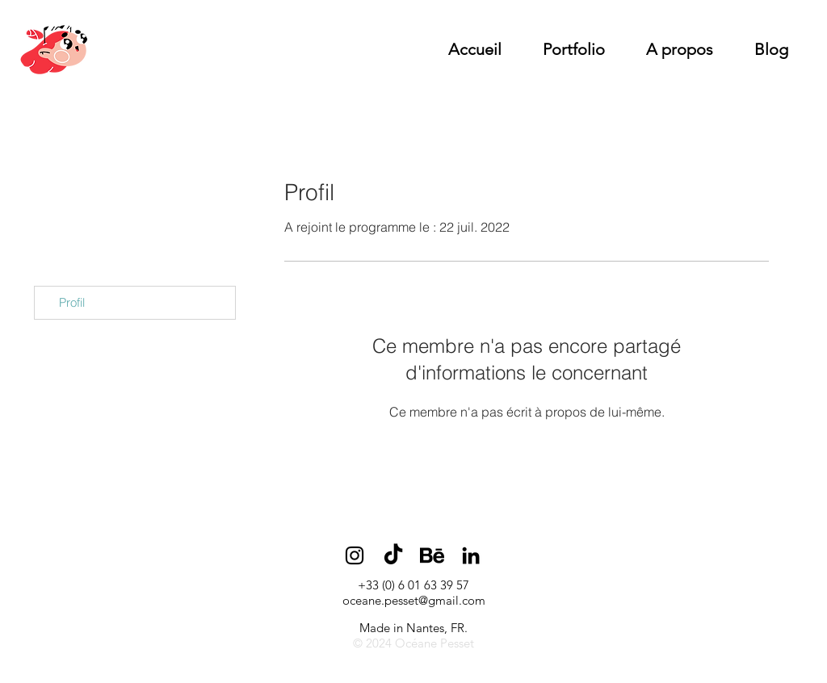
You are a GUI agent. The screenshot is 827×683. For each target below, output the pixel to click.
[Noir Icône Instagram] (354, 555)
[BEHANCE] (432, 555)
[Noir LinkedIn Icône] (471, 555)
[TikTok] (393, 555)
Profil (72, 302)
